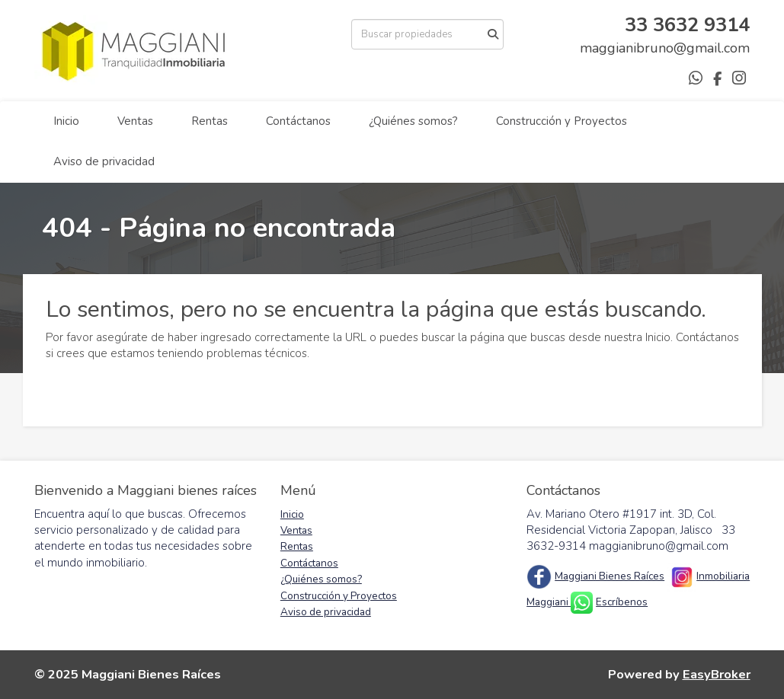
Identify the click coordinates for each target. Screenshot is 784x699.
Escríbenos (622, 602)
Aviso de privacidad (104, 161)
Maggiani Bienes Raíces (609, 576)
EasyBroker (716, 674)
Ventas (135, 121)
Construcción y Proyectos (561, 121)
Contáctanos (298, 121)
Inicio (66, 121)
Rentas (209, 121)
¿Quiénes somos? (413, 121)
